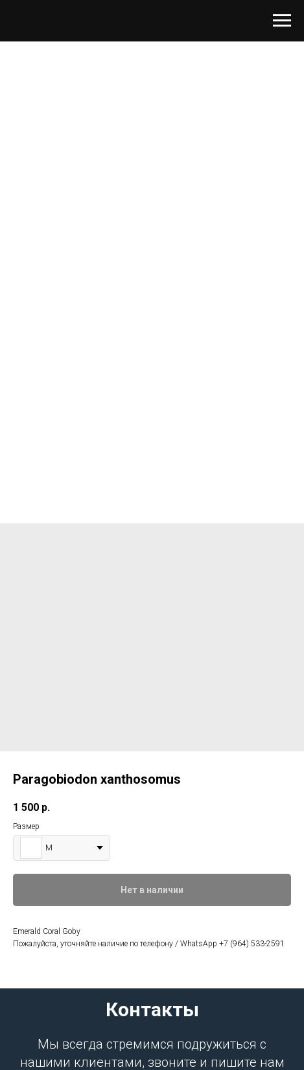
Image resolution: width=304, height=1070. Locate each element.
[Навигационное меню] (282, 20)
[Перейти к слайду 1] (152, 471)
